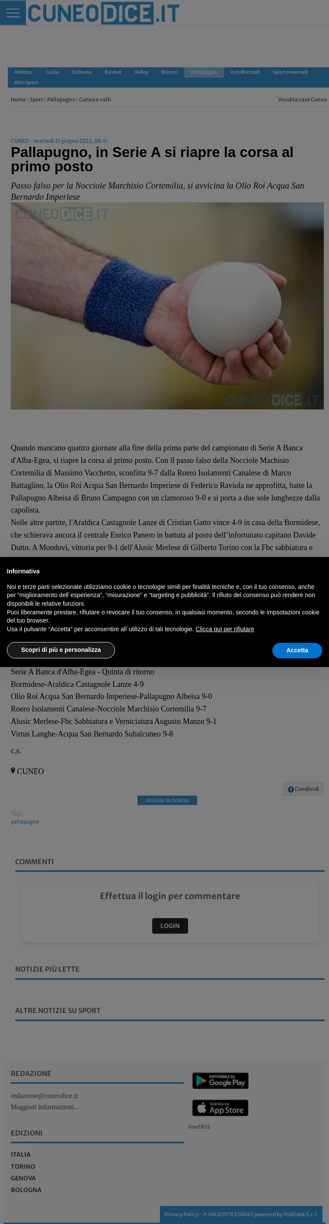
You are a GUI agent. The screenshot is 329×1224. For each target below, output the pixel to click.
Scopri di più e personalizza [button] (61, 649)
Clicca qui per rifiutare (225, 629)
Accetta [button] (297, 650)
